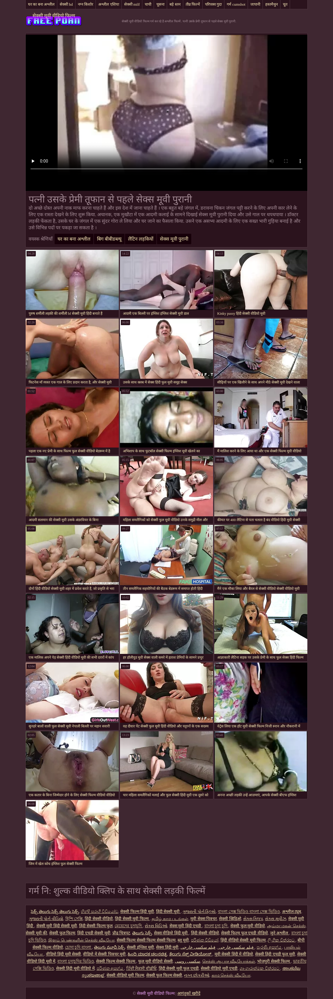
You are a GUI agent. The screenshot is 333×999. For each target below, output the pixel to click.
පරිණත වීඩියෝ (205, 940)
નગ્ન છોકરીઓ (196, 975)
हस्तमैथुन (271, 4)
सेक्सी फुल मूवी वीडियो (247, 926)
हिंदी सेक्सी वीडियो (99, 919)
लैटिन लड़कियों (140, 238)
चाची (148, 4)
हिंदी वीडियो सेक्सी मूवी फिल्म (243, 940)
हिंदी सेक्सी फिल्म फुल (96, 926)
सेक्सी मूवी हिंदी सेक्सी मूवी (56, 926)
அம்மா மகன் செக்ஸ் (286, 926)
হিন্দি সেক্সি (74, 919)
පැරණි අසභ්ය (269, 947)
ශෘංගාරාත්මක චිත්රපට (260, 968)
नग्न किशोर (85, 4)
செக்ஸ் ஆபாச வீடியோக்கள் (228, 961)
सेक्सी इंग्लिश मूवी (140, 947)
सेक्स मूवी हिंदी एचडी (185, 926)
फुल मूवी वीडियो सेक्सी (155, 961)
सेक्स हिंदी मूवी (167, 947)
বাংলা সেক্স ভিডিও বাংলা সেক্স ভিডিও (249, 911)
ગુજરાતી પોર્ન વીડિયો (46, 919)
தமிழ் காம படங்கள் (170, 919)
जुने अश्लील (279, 933)
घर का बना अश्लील (41, 4)
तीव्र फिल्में (193, 4)
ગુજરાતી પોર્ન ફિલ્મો (199, 911)
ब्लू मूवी (183, 940)
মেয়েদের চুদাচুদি (129, 926)
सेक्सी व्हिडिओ (230, 919)
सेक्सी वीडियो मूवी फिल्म (125, 975)
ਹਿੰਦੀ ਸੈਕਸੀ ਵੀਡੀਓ (141, 968)
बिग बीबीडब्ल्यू (109, 238)
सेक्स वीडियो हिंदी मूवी (171, 933)
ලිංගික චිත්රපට (281, 940)
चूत (285, 4)
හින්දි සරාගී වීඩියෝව (99, 911)
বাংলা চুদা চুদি (216, 926)
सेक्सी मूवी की (36, 933)
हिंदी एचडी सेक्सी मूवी (93, 933)
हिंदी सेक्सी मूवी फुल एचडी (179, 968)
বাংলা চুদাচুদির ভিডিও (75, 961)
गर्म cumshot (236, 4)
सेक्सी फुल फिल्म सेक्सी (164, 975)
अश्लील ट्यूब (291, 911)
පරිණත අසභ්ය (110, 968)
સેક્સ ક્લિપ (253, 919)
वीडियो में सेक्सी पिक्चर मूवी (104, 954)
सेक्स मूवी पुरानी (174, 238)
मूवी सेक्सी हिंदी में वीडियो (234, 954)
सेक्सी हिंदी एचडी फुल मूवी (275, 954)
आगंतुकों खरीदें (188, 993)
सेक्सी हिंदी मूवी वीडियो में (75, 968)
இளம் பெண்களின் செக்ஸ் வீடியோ (81, 940)
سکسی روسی (188, 961)
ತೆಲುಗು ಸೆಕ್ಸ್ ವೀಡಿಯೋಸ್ (190, 954)
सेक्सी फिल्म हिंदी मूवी (137, 911)
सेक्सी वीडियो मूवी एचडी (219, 968)
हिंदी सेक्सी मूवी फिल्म (132, 919)
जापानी (255, 4)
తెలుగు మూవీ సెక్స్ (109, 947)
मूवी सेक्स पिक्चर (203, 919)
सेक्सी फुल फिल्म (62, 933)
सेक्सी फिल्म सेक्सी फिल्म (116, 961)
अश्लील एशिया (108, 4)
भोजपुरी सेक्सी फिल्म (274, 961)
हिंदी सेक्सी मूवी (168, 911)
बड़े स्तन (174, 4)
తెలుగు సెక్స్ (142, 933)
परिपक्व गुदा (213, 4)
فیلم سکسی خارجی (236, 947)
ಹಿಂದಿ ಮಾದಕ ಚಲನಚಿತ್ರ (147, 954)
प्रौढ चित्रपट (121, 933)
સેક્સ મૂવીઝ (275, 919)
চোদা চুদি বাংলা (78, 947)
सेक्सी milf (132, 4)
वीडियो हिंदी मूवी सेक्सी (63, 954)
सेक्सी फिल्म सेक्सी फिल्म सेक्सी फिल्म (146, 940)
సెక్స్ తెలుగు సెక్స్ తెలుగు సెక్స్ (55, 911)
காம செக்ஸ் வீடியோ (231, 975)
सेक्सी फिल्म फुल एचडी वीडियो (244, 933)
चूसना (160, 4)
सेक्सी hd (66, 4)
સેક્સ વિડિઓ (156, 926)
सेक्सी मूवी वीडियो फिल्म (54, 15)
